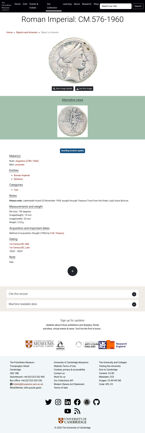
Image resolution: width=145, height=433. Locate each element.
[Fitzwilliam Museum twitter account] (49, 402)
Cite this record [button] (18, 294)
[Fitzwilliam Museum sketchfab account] (87, 402)
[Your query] (115, 6)
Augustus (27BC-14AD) (27, 161)
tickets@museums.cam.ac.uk (28, 384)
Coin (16, 189)
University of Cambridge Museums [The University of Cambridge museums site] (71, 362)
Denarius (18, 179)
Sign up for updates (72, 320)
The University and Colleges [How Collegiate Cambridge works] (113, 362)
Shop (96, 4)
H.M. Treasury (57, 233)
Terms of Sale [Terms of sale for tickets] (61, 387)
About (77, 4)
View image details (62, 88)
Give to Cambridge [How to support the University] (108, 369)
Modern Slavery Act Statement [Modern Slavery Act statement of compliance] (69, 384)
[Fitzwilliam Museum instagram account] (58, 402)
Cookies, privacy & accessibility (69, 369)
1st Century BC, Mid (19, 244)
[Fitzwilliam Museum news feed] (77, 411)
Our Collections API (63, 380)
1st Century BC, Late (19, 247)
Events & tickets (33, 6)
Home (18, 3)
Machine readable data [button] (23, 304)
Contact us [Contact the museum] (59, 373)
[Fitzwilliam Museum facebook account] (68, 402)
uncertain (19, 164)
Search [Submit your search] (138, 6)
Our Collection (52, 6)
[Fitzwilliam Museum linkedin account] (77, 402)
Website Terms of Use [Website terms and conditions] (65, 366)
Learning (67, 4)
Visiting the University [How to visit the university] (110, 366)
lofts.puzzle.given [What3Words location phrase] (32, 387)
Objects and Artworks (27, 32)
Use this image (84, 88)
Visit (25, 4)
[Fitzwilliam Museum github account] (96, 402)
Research (86, 4)
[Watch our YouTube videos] (68, 411)
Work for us (59, 377)
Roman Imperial (22, 175)
